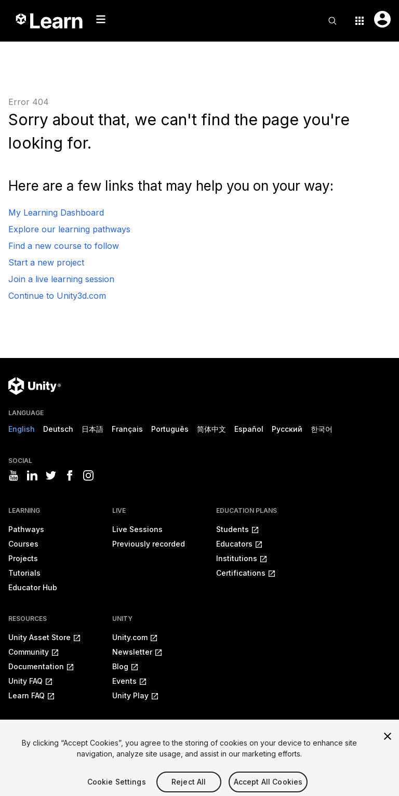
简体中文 (211, 428)
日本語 (92, 428)
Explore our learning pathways (69, 229)
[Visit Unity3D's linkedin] (32, 475)
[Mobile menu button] (101, 19)
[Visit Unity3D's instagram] (88, 475)
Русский (287, 428)
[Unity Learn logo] (49, 20)
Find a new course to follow (63, 246)
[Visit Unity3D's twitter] (51, 475)
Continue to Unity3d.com (57, 295)
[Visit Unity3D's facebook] (69, 475)
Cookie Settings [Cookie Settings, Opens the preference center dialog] (116, 789)
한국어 (321, 428)
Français (127, 428)
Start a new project (46, 262)
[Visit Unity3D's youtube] (13, 475)
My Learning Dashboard (56, 212)
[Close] (387, 743)
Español (248, 428)
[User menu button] (382, 19)
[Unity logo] (34, 386)
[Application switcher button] (359, 21)
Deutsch (58, 428)
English (21, 428)
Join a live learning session (61, 279)
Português (170, 428)
